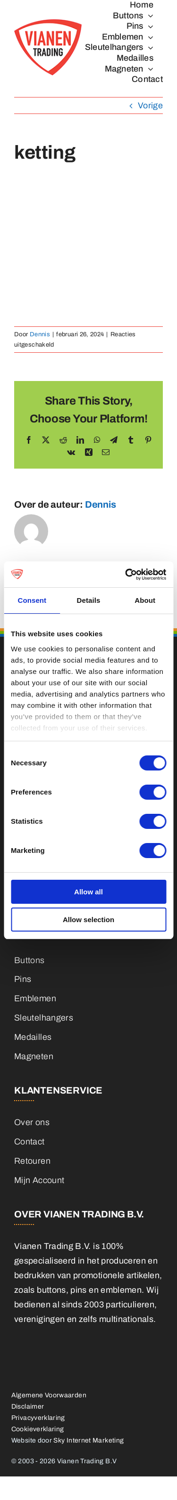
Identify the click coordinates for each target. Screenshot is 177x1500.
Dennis (40, 334)
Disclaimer (27, 1406)
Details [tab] (89, 600)
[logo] (48, 23)
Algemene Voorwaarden (48, 1395)
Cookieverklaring (37, 1429)
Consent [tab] (31, 600)
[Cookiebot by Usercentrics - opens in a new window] (126, 574)
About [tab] (145, 600)
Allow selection (88, 920)
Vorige (150, 105)
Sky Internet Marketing (88, 1440)
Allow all (88, 892)
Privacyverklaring (38, 1417)
